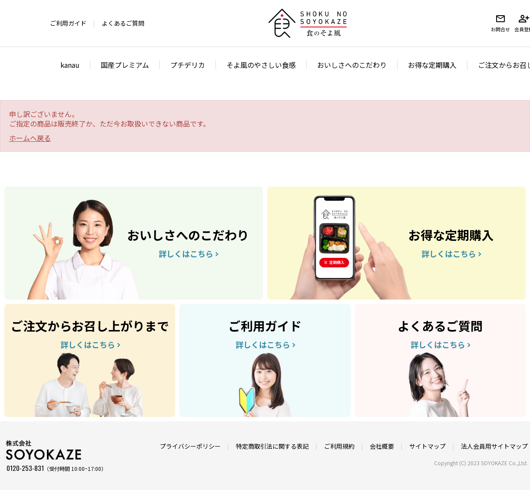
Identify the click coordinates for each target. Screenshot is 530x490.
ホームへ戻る (30, 138)
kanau (70, 65)
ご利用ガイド (68, 23)
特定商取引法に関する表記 (272, 446)
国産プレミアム (125, 65)
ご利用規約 (339, 446)
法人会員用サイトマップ (494, 446)
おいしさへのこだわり (352, 65)
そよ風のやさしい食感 (261, 65)
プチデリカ (187, 65)
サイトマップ (427, 446)
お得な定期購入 (432, 65)
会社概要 (382, 446)
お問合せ (500, 23)
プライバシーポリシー (190, 446)
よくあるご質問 (123, 23)
